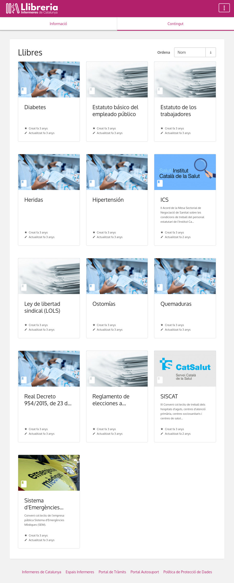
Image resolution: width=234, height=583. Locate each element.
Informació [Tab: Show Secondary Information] (58, 23)
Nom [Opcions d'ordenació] (182, 52)
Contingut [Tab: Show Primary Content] (176, 23)
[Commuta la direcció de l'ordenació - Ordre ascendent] (210, 52)
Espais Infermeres (80, 572)
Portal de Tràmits (112, 572)
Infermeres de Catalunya (41, 572)
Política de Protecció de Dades (188, 572)
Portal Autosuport (145, 572)
